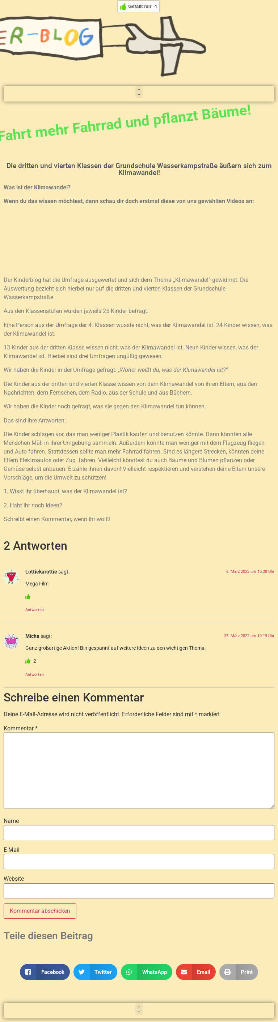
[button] (138, 92)
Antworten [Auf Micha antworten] (34, 674)
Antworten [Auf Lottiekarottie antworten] (34, 609)
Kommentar (21, 728)
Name (11, 821)
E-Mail (12, 850)
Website (14, 879)
